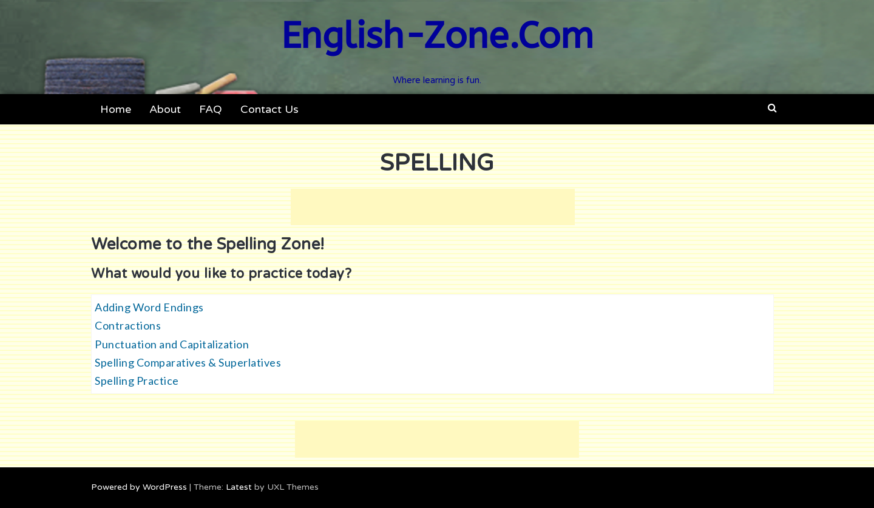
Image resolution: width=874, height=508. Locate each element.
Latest (239, 487)
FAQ (210, 109)
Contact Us (269, 109)
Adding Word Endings (149, 307)
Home (115, 109)
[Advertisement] (433, 207)
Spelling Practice (137, 380)
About (165, 109)
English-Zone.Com (437, 36)
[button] (772, 108)
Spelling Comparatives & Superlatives (188, 362)
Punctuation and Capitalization (172, 344)
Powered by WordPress (139, 487)
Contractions (128, 325)
